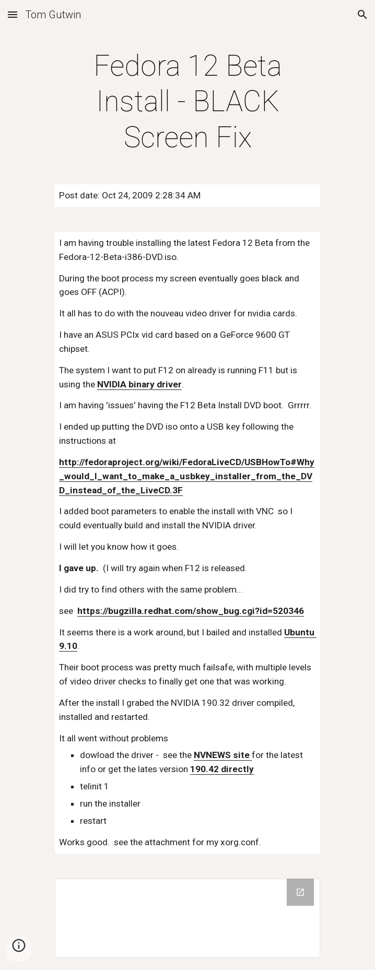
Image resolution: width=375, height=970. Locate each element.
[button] (12, 14)
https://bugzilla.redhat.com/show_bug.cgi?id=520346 (190, 611)
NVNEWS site (223, 755)
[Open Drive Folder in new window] (300, 892)
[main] (187, 101)
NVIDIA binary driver (139, 384)
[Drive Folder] (187, 918)
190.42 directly (222, 769)
